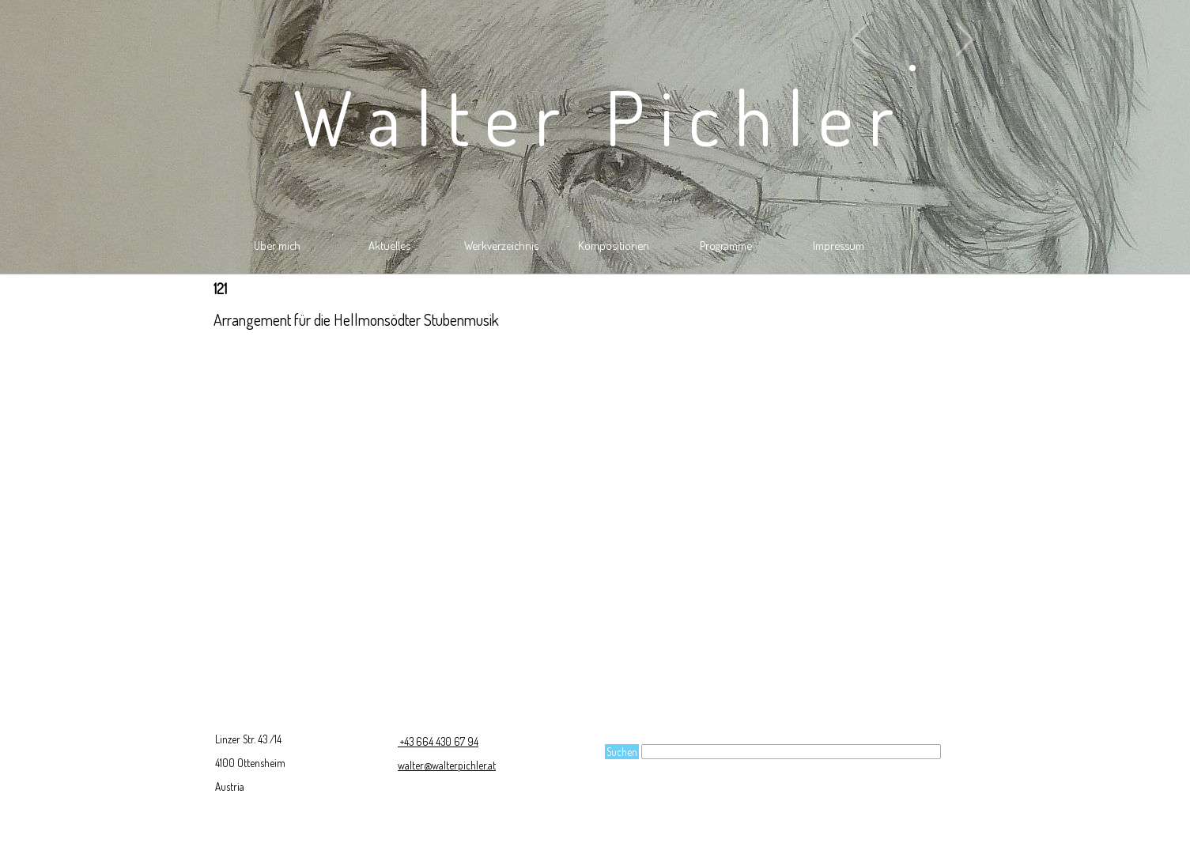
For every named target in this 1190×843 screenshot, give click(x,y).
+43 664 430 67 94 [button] (438, 741)
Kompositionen (613, 245)
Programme (726, 245)
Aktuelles (389, 245)
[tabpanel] (595, 319)
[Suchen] (791, 751)
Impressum (838, 245)
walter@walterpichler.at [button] (447, 765)
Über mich (277, 245)
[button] (912, 39)
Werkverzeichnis (501, 245)
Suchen (621, 751)
